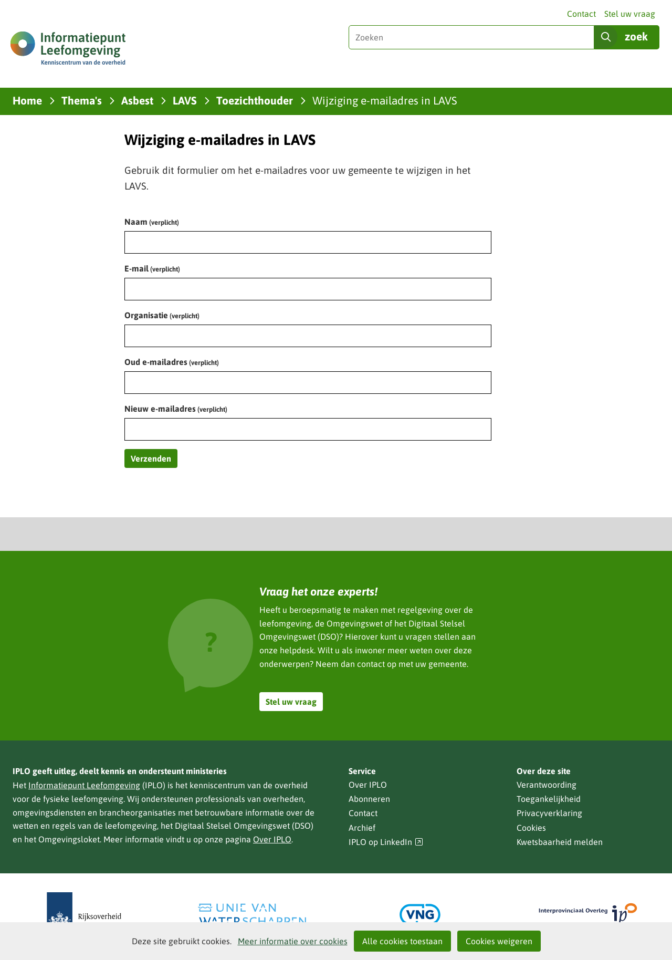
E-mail (152, 268)
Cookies (531, 827)
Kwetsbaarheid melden (560, 842)
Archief (362, 827)
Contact (581, 13)
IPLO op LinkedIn (386, 842)
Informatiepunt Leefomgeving (84, 785)
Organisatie (162, 315)
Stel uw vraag (629, 13)
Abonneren (369, 799)
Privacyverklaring (549, 813)
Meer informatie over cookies (293, 941)
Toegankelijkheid (549, 799)
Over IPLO (272, 839)
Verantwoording (546, 784)
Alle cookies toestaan (402, 941)
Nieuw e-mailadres (175, 408)
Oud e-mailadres (171, 362)
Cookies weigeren (499, 941)
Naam (151, 221)
